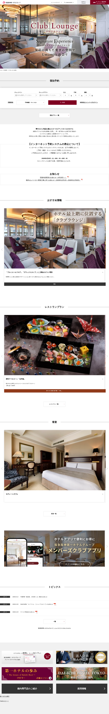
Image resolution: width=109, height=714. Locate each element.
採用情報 (81, 688)
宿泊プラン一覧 (54, 115)
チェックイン (18, 92)
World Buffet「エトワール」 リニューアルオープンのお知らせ (36, 604)
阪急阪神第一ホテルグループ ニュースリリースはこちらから (54, 628)
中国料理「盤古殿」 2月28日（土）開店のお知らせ (33, 596)
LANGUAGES (68, 2)
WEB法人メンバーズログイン (89, 102)
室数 (85, 92)
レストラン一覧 (54, 404)
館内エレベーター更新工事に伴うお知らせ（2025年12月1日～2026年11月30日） (53, 180)
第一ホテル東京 (4, 696)
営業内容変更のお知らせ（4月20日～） (53, 177)
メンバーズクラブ (55, 2)
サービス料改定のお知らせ (27, 612)
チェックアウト (43, 92)
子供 (75, 92)
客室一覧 (54, 513)
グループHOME (3, 70)
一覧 (54, 621)
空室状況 (10, 102)
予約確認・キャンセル (31, 102)
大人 (64, 92)
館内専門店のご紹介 (27, 688)
